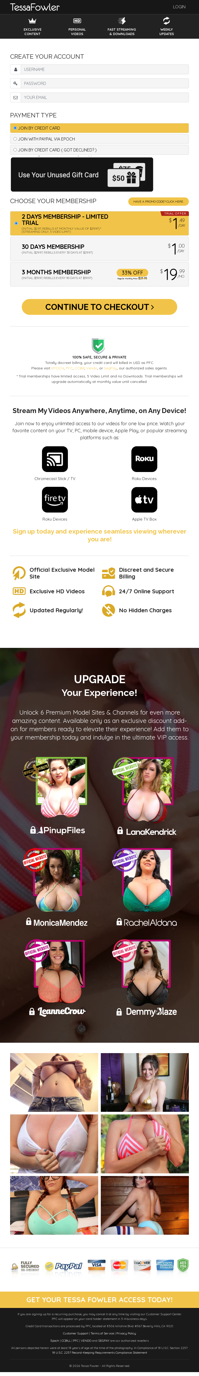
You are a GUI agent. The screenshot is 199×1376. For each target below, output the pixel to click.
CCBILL (66, 1344)
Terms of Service (102, 1337)
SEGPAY (103, 1344)
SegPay (110, 371)
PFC (69, 371)
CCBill (79, 371)
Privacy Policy (126, 1337)
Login (179, 6)
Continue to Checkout (100, 308)
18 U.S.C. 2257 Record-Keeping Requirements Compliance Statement (99, 1356)
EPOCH (57, 371)
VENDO (86, 1344)
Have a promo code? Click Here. (158, 201)
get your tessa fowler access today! (99, 1303)
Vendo (91, 371)
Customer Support (75, 1337)
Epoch (55, 1344)
